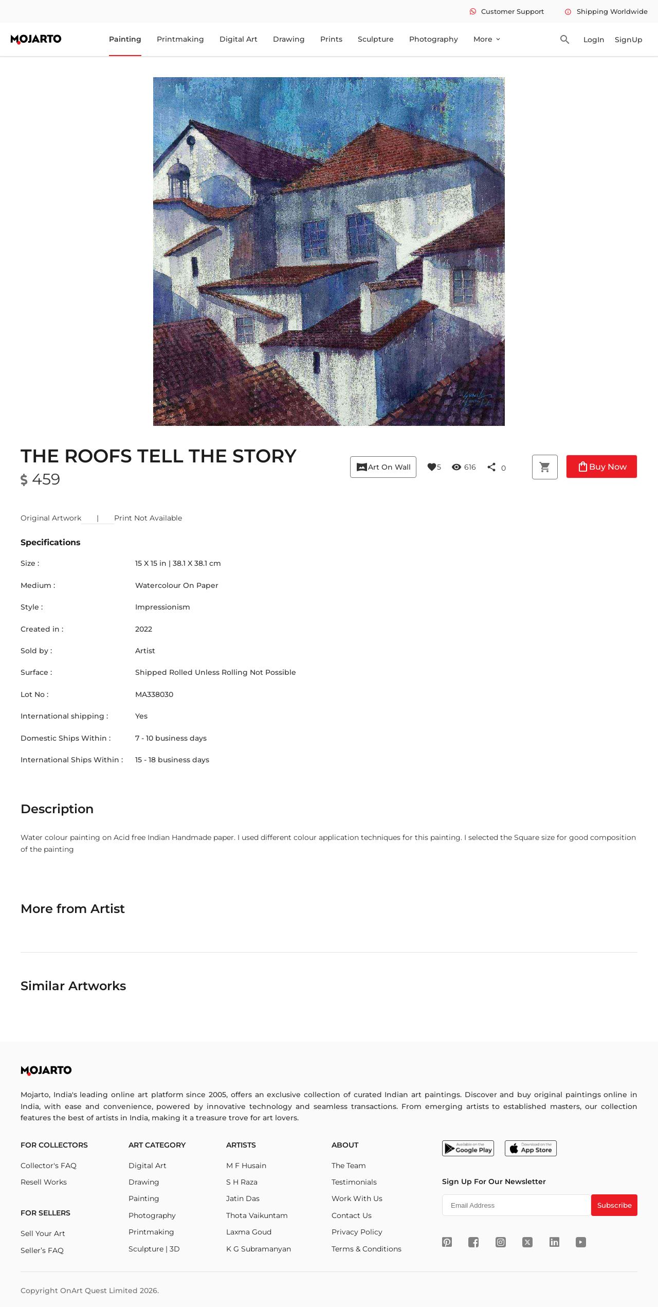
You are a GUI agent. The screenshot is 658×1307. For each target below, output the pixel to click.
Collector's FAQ (49, 1165)
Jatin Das (243, 1198)
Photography (433, 39)
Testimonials (354, 1182)
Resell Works (44, 1182)
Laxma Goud (248, 1232)
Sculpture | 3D (154, 1249)
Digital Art (239, 39)
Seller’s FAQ (42, 1250)
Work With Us (357, 1198)
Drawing (289, 39)
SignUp (629, 39)
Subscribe (614, 1205)
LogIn (594, 39)
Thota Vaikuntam (257, 1215)
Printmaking (180, 39)
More (487, 39)
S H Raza (242, 1182)
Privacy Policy (357, 1232)
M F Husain (246, 1165)
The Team (349, 1165)
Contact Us (352, 1215)
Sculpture (376, 39)
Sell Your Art (43, 1233)
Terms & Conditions (366, 1249)
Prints (331, 39)
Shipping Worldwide (606, 11)
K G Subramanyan (258, 1249)
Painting (125, 39)
